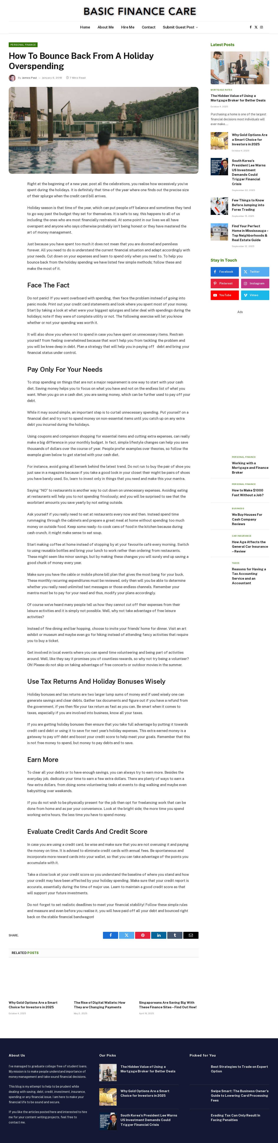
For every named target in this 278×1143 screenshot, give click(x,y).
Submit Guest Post (178, 27)
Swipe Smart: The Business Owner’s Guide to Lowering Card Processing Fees (240, 1095)
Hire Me (127, 27)
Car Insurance (242, 535)
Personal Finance (23, 44)
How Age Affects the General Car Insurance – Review (250, 546)
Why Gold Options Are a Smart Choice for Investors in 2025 (33, 1005)
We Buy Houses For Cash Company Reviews (247, 519)
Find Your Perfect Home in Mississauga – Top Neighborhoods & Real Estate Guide (250, 233)
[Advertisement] (240, 379)
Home (85, 27)
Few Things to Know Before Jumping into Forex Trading (248, 204)
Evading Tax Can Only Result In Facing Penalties (235, 1117)
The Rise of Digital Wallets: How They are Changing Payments (99, 1005)
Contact (149, 27)
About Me (106, 27)
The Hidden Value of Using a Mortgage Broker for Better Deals (238, 98)
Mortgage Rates (221, 89)
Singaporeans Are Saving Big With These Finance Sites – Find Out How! (168, 1005)
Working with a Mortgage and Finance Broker (250, 467)
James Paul (29, 77)
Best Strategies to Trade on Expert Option (239, 1069)
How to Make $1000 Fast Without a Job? (248, 492)
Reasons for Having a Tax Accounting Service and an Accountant (249, 576)
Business (238, 508)
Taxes (236, 563)
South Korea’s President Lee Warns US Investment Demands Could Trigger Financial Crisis (249, 172)
